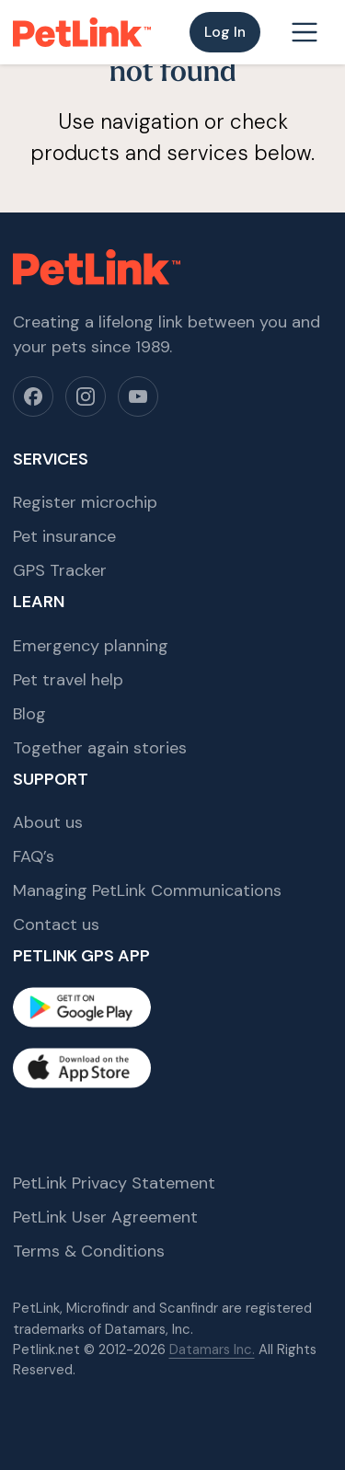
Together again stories (100, 748)
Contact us (56, 924)
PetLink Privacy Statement (114, 1183)
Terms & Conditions (89, 1251)
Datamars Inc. (212, 1349)
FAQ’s (33, 856)
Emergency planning (90, 646)
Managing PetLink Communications (147, 890)
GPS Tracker (60, 570)
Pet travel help (68, 680)
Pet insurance (64, 536)
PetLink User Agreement (105, 1217)
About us (48, 822)
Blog (29, 714)
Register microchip (85, 502)
